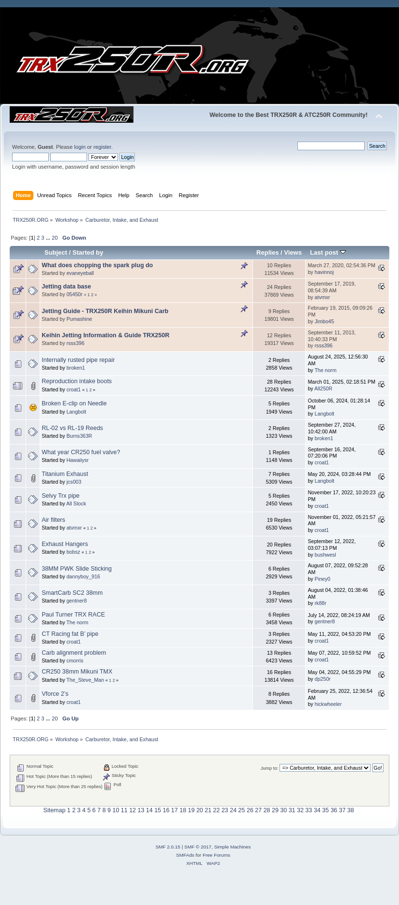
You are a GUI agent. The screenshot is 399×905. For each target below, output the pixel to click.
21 (208, 810)
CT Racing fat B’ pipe (70, 634)
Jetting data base (66, 286)
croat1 (73, 389)
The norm (325, 370)
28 (267, 810)
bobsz (73, 552)
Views (293, 252)
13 (140, 810)
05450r (74, 294)
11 (124, 810)
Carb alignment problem (74, 652)
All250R (323, 388)
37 (342, 810)
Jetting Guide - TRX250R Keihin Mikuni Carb (105, 311)
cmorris (74, 660)
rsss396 (75, 343)
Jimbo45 (324, 321)
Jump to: (270, 768)
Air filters (53, 520)
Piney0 (322, 579)
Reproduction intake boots (77, 381)
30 (283, 810)
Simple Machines (232, 846)
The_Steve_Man (85, 680)
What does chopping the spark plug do (97, 265)
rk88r (320, 603)
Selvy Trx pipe (60, 495)
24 (233, 810)
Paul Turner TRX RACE (73, 614)
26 (250, 810)
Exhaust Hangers (65, 544)
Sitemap (55, 810)
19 (191, 810)
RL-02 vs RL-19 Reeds (72, 428)
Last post (328, 252)
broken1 (75, 368)
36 (333, 810)
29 (275, 810)
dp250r (323, 679)
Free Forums (216, 855)
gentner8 (76, 600)
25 (241, 810)
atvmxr (322, 297)
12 (132, 810)
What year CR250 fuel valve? (81, 452)
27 (258, 810)
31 (292, 810)
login (80, 147)
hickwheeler (328, 704)
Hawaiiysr (77, 460)
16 (166, 810)
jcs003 (73, 482)
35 (325, 810)
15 (157, 810)
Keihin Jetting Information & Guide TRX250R (105, 335)
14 (149, 810)
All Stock (76, 503)
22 (216, 810)
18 (182, 810)
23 (225, 810)
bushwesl (325, 555)
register (102, 147)
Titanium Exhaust (65, 474)
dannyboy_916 (83, 576)
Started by (88, 252)
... (49, 238)
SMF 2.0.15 (167, 846)
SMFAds (185, 855)
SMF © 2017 (197, 846)
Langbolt (76, 412)
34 (317, 810)
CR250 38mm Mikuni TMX (77, 671)
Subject (55, 252)
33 (308, 810)
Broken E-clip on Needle (74, 403)
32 (300, 810)
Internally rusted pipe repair (78, 360)
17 (174, 810)
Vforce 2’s (55, 693)
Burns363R (79, 436)
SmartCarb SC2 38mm (72, 592)
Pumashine (79, 319)
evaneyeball (80, 273)
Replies (267, 252)
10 (115, 810)
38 (350, 810)
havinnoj (324, 272)
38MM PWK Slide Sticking (77, 568)
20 (55, 238)
